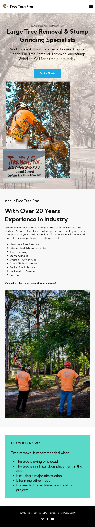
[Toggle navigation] (91, 6)
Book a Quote (47, 73)
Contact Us (70, 513)
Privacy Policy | (56, 513)
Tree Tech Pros (22, 6)
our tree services (24, 282)
